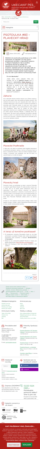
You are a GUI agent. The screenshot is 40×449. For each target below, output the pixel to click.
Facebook (26, 277)
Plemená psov (14, 293)
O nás (26, 291)
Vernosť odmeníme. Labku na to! (14, 291)
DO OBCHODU (27, 13)
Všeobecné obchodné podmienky (14, 288)
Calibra (22, 305)
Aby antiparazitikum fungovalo (28, 313)
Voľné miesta (24, 294)
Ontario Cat (5, 315)
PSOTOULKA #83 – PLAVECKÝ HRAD (10, 18)
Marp (21, 303)
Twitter (31, 277)
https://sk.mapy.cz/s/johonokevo (24, 242)
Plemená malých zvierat (12, 294)
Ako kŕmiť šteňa (24, 316)
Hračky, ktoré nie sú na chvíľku (28, 318)
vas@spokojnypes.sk (11, 342)
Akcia (32, 291)
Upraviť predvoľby (13, 444)
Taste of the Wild (6, 313)
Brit (2, 318)
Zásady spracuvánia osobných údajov (16, 286)
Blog (7, 293)
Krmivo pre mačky (6, 308)
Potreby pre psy (6, 303)
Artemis (22, 306)
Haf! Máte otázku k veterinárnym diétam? (17, 296)
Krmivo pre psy (6, 305)
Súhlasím (27, 445)
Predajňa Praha (24, 342)
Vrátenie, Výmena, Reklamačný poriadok (16, 290)
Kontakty (28, 288)
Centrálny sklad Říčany (26, 353)
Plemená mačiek (24, 293)
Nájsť (35, 21)
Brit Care (22, 308)
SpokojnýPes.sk (6, 5)
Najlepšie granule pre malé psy (28, 315)
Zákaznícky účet (37, 2)
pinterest (35, 277)
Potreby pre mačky (7, 306)
